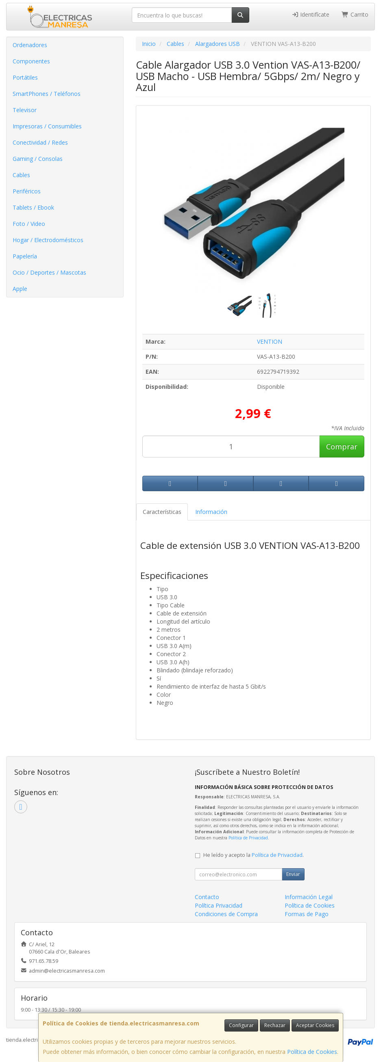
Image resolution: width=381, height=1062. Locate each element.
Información (211, 512)
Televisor (25, 110)
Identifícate (311, 14)
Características (162, 512)
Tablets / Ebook (33, 207)
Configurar (241, 1025)
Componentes (31, 61)
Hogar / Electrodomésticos (48, 240)
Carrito (355, 14)
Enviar (293, 874)
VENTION (269, 341)
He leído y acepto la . (253, 855)
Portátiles (25, 77)
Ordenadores (30, 45)
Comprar (341, 446)
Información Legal (309, 897)
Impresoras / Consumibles (47, 126)
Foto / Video (29, 224)
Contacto (207, 897)
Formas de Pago (307, 914)
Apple (20, 289)
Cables (21, 175)
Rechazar (274, 1025)
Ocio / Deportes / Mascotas (49, 272)
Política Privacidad (218, 905)
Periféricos (27, 191)
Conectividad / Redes (40, 142)
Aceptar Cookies (315, 1025)
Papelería (25, 256)
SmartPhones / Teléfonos (47, 94)
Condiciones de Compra (226, 914)
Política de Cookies (312, 1051)
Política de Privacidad (248, 838)
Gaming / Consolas (38, 159)
